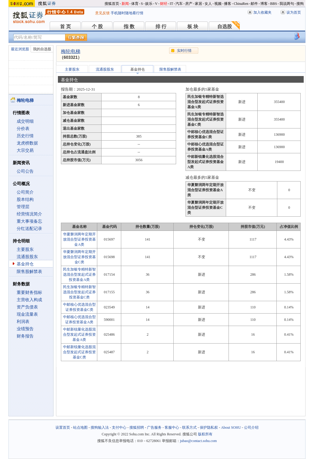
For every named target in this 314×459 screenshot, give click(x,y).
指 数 (129, 26)
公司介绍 (251, 427)
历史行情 (25, 136)
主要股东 (25, 249)
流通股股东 (27, 256)
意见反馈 (102, 13)
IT (171, 4)
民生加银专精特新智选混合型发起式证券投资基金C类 (79, 292)
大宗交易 (25, 150)
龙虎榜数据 (27, 143)
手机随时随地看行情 (127, 13)
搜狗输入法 (100, 427)
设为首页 (293, 12)
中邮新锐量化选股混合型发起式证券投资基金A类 (79, 334)
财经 (163, 4)
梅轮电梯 (70, 51)
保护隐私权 (209, 427)
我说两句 (286, 4)
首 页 (65, 26)
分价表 (23, 128)
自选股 (224, 26)
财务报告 (25, 336)
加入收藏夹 (262, 12)
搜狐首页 (112, 4)
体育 (135, 4)
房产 (188, 4)
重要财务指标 (29, 292)
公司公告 (25, 171)
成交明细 (25, 121)
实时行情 (184, 50)
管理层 (23, 207)
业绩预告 (25, 329)
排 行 (160, 26)
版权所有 (205, 434)
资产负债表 (27, 307)
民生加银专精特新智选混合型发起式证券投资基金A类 (79, 274)
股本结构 (25, 199)
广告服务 (154, 427)
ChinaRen (241, 4)
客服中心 (172, 427)
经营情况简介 (29, 214)
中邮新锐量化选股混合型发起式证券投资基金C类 (79, 352)
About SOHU (231, 427)
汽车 (179, 4)
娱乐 (148, 4)
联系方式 (189, 427)
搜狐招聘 (136, 427)
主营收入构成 (29, 300)
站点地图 (80, 427)
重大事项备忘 (29, 221)
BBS (273, 4)
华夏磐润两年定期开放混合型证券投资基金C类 (79, 257)
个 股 (97, 26)
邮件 (254, 4)
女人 (208, 4)
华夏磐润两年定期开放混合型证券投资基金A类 (79, 239)
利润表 (23, 321)
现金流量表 (27, 314)
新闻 (125, 4)
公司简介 (25, 192)
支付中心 (119, 427)
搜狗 (300, 4)
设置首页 (62, 427)
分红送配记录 (29, 228)
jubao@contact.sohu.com (198, 441)
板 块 (192, 26)
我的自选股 (42, 49)
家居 (198, 4)
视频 (218, 4)
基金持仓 (25, 264)
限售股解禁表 (29, 271)
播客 (227, 4)
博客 (264, 4)
